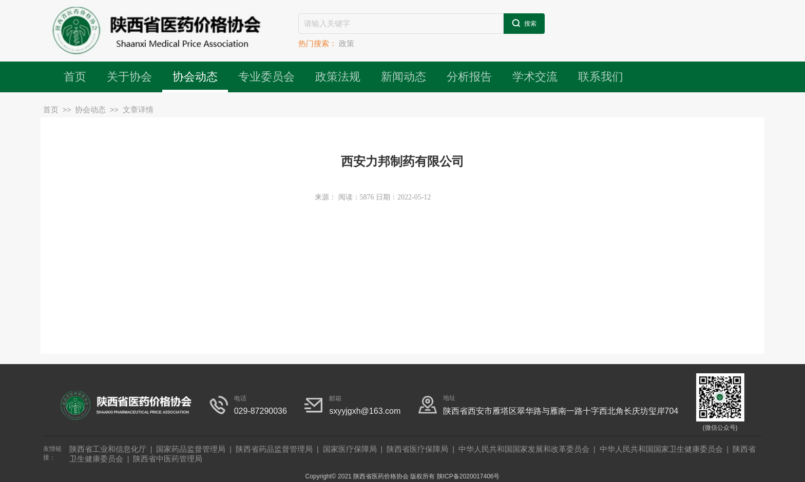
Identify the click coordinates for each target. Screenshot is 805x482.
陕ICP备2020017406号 (468, 476)
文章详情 (138, 109)
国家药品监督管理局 (190, 449)
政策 (346, 43)
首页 (75, 76)
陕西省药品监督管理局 (274, 449)
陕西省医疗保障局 (417, 449)
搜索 (524, 23)
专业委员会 (266, 76)
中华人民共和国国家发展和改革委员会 (523, 449)
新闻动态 (403, 76)
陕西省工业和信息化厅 (107, 449)
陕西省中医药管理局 (167, 458)
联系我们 (600, 76)
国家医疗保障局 (350, 449)
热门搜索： (317, 43)
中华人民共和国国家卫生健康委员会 (661, 449)
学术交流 (535, 76)
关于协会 (129, 76)
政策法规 (337, 76)
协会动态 (195, 76)
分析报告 (469, 76)
